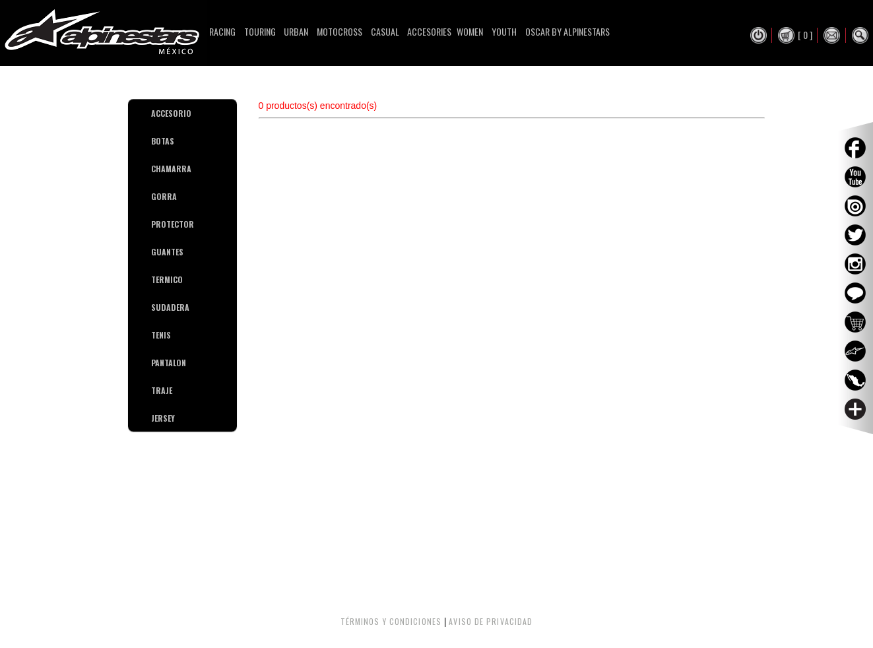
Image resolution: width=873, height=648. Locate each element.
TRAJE (156, 390)
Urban (296, 31)
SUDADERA (156, 307)
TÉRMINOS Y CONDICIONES (390, 621)
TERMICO (156, 279)
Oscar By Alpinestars (567, 31)
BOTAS (156, 140)
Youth (504, 31)
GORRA (156, 196)
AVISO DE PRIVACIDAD (491, 621)
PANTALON (156, 362)
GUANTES (156, 251)
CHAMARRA (156, 168)
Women (470, 31)
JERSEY (156, 418)
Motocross (339, 31)
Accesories (429, 31)
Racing (222, 31)
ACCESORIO (156, 113)
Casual (385, 31)
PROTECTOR (156, 224)
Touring (260, 31)
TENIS (156, 334)
